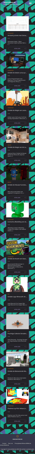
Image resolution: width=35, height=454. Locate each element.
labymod (9, 144)
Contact (4, 443)
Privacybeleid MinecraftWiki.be (23, 443)
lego (8, 294)
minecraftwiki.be (9, 2)
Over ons (10, 443)
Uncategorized (10, 33)
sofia (9, 331)
